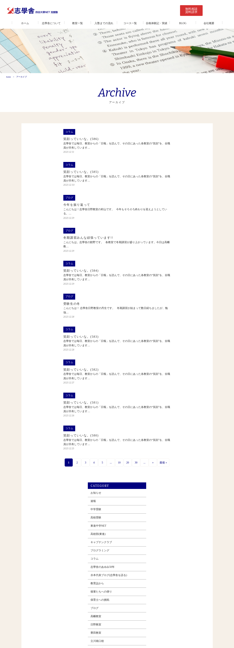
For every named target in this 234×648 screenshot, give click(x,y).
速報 (159, 154)
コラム (161, 212)
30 (109, 469)
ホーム (25, 23)
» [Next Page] (126, 469)
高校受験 (162, 171)
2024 (160, 441)
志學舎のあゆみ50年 (169, 220)
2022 (160, 458)
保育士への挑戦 (166, 253)
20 (100, 469)
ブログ (161, 261)
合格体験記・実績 (156, 23)
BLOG (182, 23)
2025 (160, 433)
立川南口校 (163, 294)
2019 (160, 482)
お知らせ (162, 146)
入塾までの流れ (104, 23)
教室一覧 (77, 23)
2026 (160, 425)
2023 (160, 449)
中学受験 (162, 163)
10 (92, 469)
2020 (160, 474)
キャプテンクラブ (168, 195)
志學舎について (51, 23)
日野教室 (162, 278)
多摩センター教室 (168, 335)
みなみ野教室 (165, 311)
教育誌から (163, 237)
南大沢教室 (163, 303)
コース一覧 (130, 23)
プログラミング (166, 204)
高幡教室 (162, 270)
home (8, 80)
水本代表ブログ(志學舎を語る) (175, 228)
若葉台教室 (163, 327)
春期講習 (162, 352)
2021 (160, 466)
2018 (160, 490)
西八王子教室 (165, 319)
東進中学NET (165, 179)
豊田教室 (162, 286)
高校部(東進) (164, 187)
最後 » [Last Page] (136, 469)
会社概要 (209, 23)
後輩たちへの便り (168, 245)
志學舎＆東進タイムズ (170, 344)
